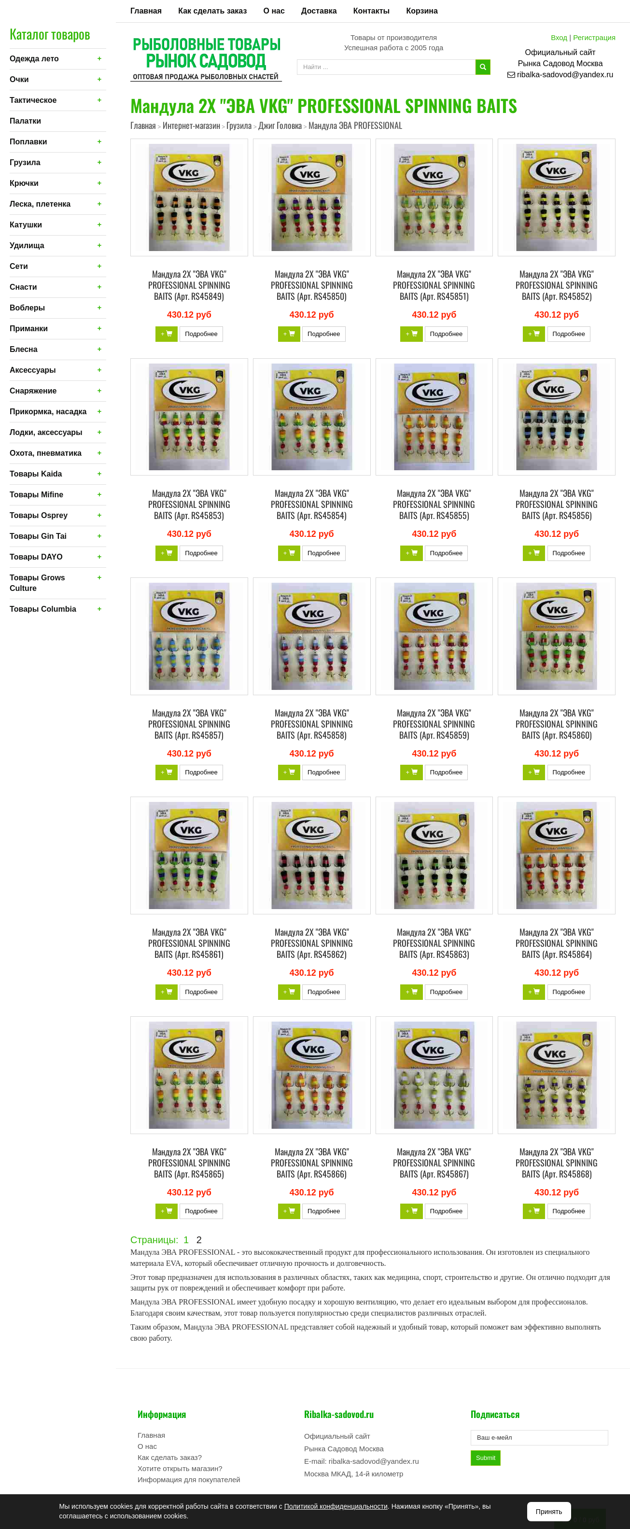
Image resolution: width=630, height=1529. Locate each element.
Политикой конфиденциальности (336, 1506)
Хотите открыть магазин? (180, 1468)
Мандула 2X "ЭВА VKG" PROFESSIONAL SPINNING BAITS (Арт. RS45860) (557, 723)
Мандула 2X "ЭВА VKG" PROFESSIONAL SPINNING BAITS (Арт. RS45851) (434, 284)
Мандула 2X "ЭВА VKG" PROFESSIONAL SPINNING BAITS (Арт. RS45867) (434, 1162)
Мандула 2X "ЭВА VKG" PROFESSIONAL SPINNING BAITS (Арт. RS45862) (312, 943)
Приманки (29, 328)
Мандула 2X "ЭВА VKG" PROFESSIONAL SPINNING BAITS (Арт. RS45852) (557, 284)
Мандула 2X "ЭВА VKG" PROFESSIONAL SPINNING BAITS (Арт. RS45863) (434, 943)
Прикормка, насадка (48, 411)
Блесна (24, 349)
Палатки (25, 121)
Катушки (26, 225)
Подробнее (201, 333)
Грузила (25, 162)
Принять (549, 1511)
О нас (274, 11)
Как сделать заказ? (170, 1457)
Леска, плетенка (40, 204)
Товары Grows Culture (37, 583)
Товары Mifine (36, 495)
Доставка (319, 11)
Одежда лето (34, 59)
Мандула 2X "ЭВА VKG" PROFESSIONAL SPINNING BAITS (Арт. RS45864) (557, 943)
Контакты (371, 11)
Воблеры (27, 308)
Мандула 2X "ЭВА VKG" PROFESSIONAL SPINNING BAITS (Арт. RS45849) (189, 284)
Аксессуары (33, 370)
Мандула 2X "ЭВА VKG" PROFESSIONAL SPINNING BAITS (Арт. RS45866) (312, 1162)
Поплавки (28, 142)
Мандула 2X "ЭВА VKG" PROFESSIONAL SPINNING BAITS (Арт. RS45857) (189, 723)
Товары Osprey (39, 515)
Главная (146, 11)
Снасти (23, 287)
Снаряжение (33, 391)
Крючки (24, 183)
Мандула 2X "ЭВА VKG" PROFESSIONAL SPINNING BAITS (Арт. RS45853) (189, 504)
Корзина (421, 11)
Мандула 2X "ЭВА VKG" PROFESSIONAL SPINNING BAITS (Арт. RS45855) (434, 504)
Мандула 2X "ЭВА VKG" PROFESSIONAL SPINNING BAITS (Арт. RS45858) (312, 723)
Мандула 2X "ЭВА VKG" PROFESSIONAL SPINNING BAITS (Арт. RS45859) (434, 723)
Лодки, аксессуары (46, 432)
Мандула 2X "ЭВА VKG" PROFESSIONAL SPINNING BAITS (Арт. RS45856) (557, 504)
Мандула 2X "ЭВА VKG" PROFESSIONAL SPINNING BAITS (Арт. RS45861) (189, 943)
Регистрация (594, 37)
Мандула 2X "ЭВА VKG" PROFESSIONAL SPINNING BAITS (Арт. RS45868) (557, 1162)
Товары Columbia (43, 609)
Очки (19, 79)
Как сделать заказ (212, 11)
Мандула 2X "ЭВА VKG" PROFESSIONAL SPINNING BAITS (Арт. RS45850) (312, 284)
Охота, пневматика (46, 453)
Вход (559, 37)
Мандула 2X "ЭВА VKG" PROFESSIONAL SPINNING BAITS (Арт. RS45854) (312, 504)
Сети (19, 266)
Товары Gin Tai (38, 536)
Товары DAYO (36, 557)
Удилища (27, 245)
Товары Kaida (36, 474)
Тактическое (33, 100)
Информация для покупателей (189, 1479)
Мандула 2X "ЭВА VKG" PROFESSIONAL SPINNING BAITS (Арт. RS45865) (189, 1162)
